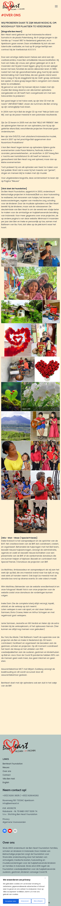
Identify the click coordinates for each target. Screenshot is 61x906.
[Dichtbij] (46, 879)
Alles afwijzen (22, 901)
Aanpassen (9, 901)
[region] (24, 892)
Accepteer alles (38, 901)
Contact (7, 775)
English (6, 782)
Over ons (7, 771)
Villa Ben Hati (9, 778)
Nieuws (6, 767)
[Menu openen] (56, 6)
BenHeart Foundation (13, 763)
